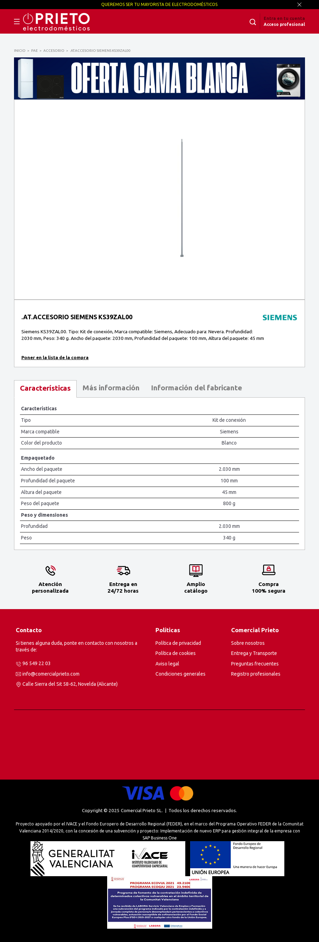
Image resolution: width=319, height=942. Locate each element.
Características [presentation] (45, 388)
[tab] (45, 389)
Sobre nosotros (248, 643)
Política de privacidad (178, 643)
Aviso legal (167, 664)
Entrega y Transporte (254, 653)
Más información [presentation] (111, 388)
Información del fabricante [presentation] (196, 388)
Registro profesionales (255, 674)
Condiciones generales (180, 674)
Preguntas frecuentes (255, 664)
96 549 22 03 (36, 663)
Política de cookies (175, 653)
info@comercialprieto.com (50, 674)
